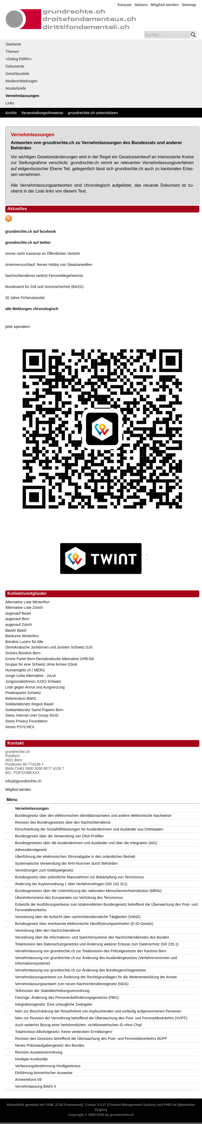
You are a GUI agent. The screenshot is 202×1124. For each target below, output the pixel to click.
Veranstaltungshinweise (42, 113)
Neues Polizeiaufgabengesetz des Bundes (49, 1045)
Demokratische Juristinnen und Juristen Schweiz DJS (48, 647)
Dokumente (15, 66)
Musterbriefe (16, 88)
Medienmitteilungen (21, 81)
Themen (12, 51)
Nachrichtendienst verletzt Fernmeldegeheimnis (44, 276)
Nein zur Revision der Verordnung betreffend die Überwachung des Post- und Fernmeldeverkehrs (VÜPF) (101, 1018)
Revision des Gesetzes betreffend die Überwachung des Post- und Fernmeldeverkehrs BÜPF (91, 1038)
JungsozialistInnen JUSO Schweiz (33, 681)
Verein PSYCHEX (19, 727)
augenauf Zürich (18, 624)
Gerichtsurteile (17, 74)
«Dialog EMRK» (19, 59)
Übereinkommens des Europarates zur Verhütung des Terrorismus (69, 897)
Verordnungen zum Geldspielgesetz (44, 870)
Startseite (13, 44)
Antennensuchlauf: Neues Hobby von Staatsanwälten (48, 264)
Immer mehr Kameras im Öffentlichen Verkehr (42, 253)
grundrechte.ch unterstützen (93, 113)
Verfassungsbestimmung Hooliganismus (47, 1066)
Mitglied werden (165, 5)
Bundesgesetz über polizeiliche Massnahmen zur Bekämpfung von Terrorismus (79, 877)
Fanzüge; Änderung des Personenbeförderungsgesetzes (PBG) (67, 997)
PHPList (170, 1105)
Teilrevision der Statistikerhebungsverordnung (52, 991)
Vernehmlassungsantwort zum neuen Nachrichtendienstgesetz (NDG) (72, 984)
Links (10, 103)
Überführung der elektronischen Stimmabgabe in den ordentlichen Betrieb (75, 856)
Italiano (141, 5)
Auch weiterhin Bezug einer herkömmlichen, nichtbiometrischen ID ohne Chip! (78, 1025)
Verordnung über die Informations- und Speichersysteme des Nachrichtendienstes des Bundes (92, 937)
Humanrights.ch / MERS (25, 670)
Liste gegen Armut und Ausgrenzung (35, 687)
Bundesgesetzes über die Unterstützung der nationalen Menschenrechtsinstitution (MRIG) (88, 891)
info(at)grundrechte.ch (23, 781)
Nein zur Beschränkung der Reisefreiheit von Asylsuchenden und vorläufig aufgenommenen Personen (98, 1011)
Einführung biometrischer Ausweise (44, 1073)
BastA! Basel (15, 630)
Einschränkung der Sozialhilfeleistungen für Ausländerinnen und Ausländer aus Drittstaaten (89, 829)
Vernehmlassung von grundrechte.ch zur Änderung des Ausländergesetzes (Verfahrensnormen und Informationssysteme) (96, 960)
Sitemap (189, 5)
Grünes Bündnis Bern (23, 653)
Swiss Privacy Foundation (26, 721)
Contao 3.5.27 (96, 1105)
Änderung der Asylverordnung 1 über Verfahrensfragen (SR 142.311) (71, 884)
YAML (50, 1105)
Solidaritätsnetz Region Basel (29, 704)
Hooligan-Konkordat (31, 1059)
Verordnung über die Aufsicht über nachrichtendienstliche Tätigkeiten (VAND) (77, 917)
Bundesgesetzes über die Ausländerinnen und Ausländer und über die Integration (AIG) (86, 843)
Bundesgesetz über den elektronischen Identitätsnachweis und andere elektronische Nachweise (93, 815)
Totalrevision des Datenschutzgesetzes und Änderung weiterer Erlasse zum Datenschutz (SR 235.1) (97, 944)
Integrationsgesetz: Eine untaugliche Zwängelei (53, 1004)
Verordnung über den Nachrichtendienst (47, 930)
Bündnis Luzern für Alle (24, 642)
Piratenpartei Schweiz (23, 693)
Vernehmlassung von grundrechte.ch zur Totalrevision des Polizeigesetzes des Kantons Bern (90, 951)
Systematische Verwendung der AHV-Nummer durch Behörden (66, 863)
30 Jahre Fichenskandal (24, 298)
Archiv (11, 113)
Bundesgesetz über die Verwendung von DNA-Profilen (59, 836)
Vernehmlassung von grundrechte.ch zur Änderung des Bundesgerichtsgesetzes (80, 970)
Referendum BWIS (20, 698)
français (125, 5)
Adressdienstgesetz (31, 850)
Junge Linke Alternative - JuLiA (30, 676)
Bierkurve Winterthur (22, 636)
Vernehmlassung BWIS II (35, 1086)
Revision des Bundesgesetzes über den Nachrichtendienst (62, 822)
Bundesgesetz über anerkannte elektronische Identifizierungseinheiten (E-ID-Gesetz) (84, 924)
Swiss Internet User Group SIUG (31, 715)
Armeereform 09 (28, 1079)
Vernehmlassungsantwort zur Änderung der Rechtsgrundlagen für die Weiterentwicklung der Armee (96, 977)
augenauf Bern (17, 619)
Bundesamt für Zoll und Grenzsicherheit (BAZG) (44, 287)
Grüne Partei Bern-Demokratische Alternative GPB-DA (49, 659)
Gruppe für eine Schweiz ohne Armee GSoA (41, 664)
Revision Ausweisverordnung (38, 1052)
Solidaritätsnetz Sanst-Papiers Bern (34, 710)
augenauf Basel (18, 613)
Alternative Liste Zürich (24, 607)
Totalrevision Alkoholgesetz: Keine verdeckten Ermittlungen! (63, 1032)
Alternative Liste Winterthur (27, 602)
